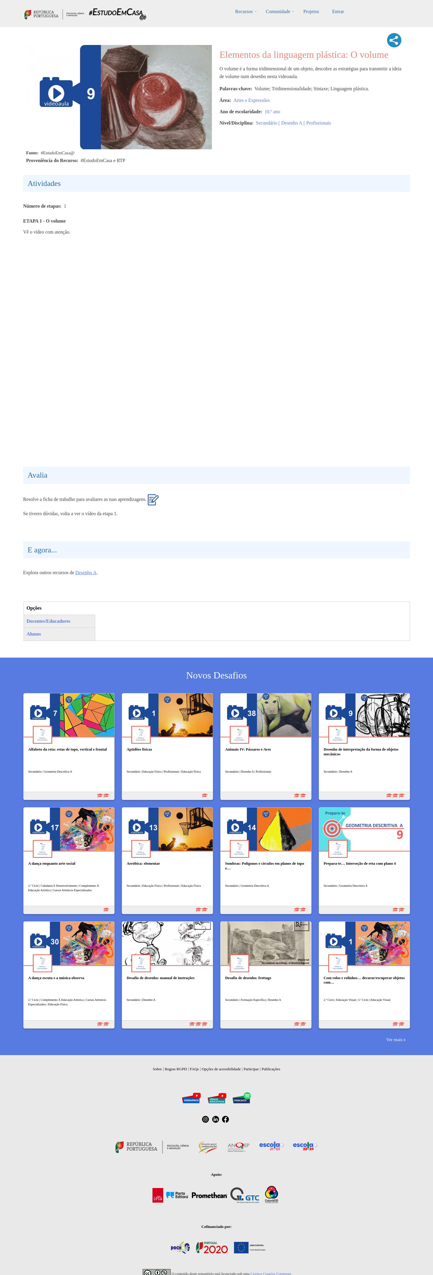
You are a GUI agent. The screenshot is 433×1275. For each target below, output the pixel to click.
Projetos (311, 11)
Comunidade (278, 11)
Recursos (244, 11)
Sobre (157, 1069)
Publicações (271, 1069)
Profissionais (318, 122)
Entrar (338, 11)
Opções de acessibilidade (221, 1069)
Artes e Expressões (251, 100)
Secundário (266, 122)
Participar (251, 1069)
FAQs (194, 1069)
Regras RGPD (176, 1069)
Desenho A (291, 122)
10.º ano (272, 111)
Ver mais (394, 1039)
